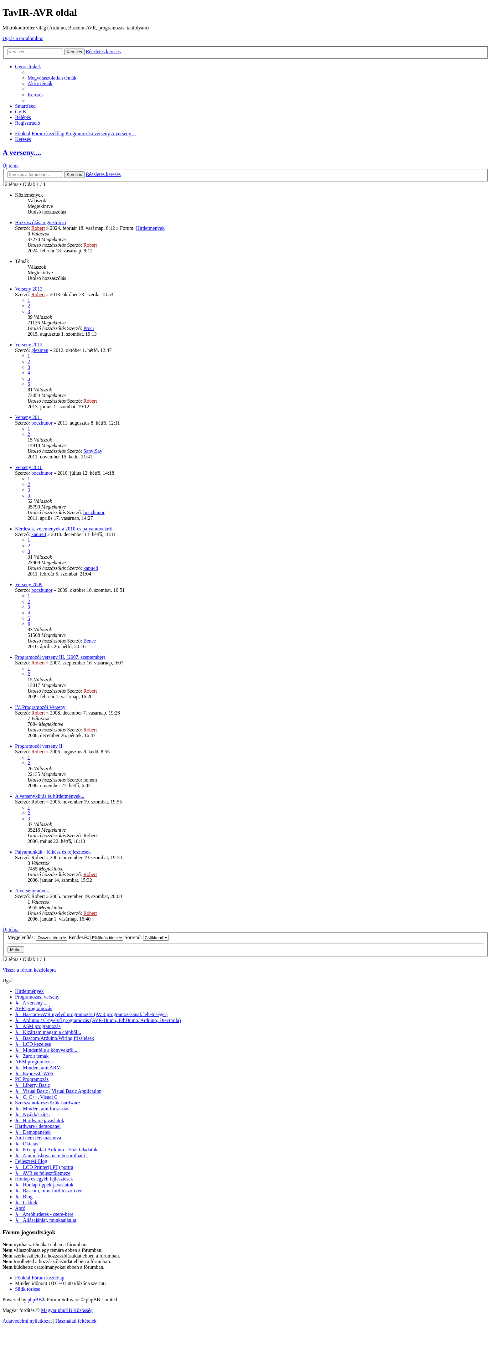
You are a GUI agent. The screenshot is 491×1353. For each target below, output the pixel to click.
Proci (88, 328)
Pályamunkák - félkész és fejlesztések (53, 852)
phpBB (35, 1299)
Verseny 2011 (28, 417)
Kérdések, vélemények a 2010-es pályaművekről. (64, 528)
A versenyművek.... (34, 890)
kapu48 (38, 534)
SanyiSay (92, 451)
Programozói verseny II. (39, 746)
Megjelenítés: (37, 937)
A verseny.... (22, 152)
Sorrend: (147, 937)
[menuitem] (52, 77)
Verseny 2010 (29, 467)
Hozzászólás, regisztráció (40, 222)
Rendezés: (96, 937)
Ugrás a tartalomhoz (23, 38)
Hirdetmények (150, 228)
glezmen (39, 350)
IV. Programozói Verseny (40, 707)
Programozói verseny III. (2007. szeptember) (60, 657)
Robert (38, 228)
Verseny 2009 (29, 584)
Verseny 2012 (29, 344)
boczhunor (42, 423)
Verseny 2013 (29, 289)
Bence (89, 640)
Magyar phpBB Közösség (67, 1310)
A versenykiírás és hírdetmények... (49, 796)
